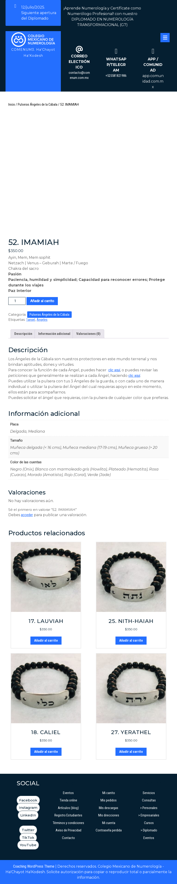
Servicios (149, 793)
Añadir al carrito (42, 301)
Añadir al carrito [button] (46, 640)
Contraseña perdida (109, 830)
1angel (30, 320)
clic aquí (114, 370)
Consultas (149, 800)
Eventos (68, 793)
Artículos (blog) (68, 808)
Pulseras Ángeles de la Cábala (37, 104)
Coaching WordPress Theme (33, 866)
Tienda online (68, 800)
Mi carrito (108, 793)
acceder (27, 515)
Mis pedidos (108, 800)
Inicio (11, 104)
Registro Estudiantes (68, 815)
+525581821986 (116, 76)
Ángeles (42, 320)
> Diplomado (149, 830)
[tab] (165, 37)
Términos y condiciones (68, 823)
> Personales (148, 808)
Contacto (68, 838)
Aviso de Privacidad (68, 830)
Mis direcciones (108, 815)
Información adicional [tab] (54, 334)
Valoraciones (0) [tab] (88, 334)
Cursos (149, 823)
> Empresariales (148, 815)
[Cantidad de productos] (17, 301)
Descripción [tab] (23, 334)
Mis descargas (108, 808)
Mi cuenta (108, 823)
